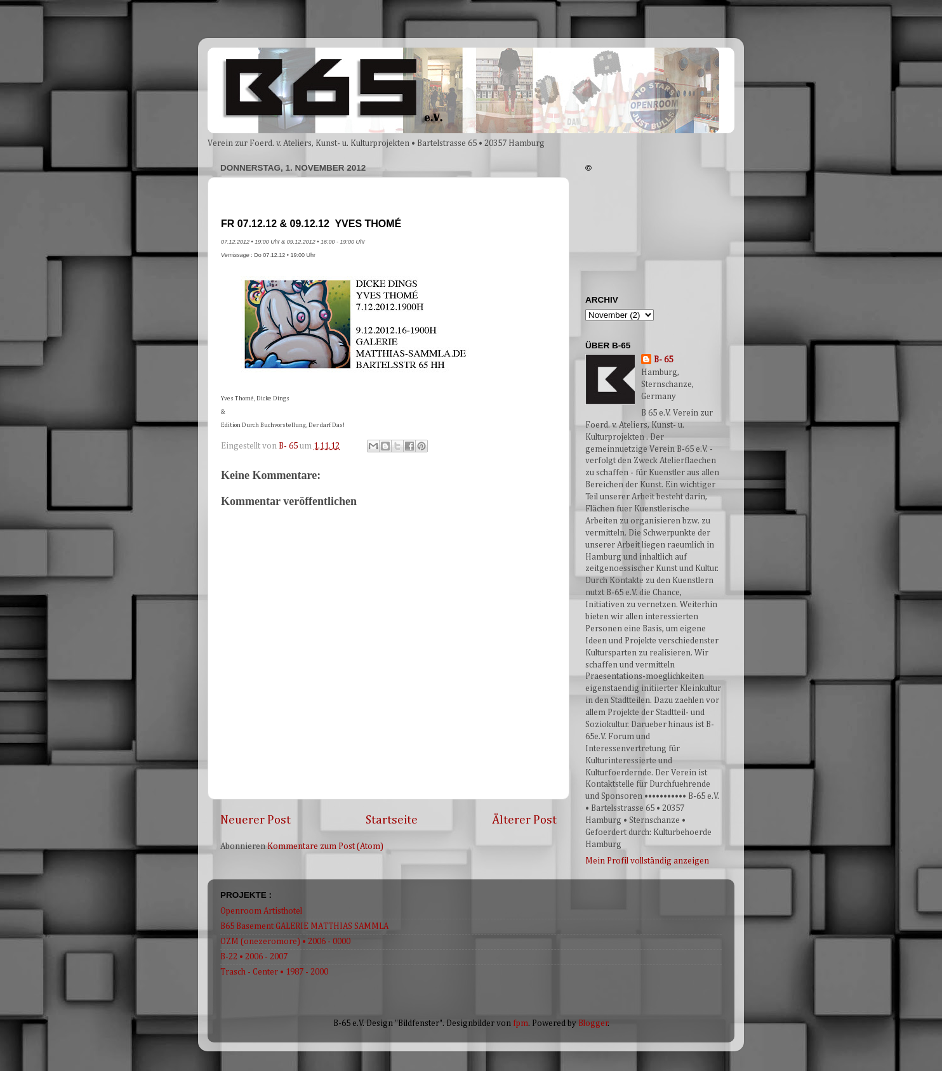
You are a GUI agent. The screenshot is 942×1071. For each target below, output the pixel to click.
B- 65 (663, 359)
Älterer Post (524, 820)
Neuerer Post (255, 820)
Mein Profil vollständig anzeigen (647, 861)
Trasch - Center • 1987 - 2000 (274, 972)
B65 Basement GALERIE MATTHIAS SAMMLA (304, 926)
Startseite (392, 820)
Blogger (593, 1023)
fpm (520, 1023)
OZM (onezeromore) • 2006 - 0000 (285, 941)
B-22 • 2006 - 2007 (254, 956)
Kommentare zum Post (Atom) (325, 846)
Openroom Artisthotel (261, 911)
